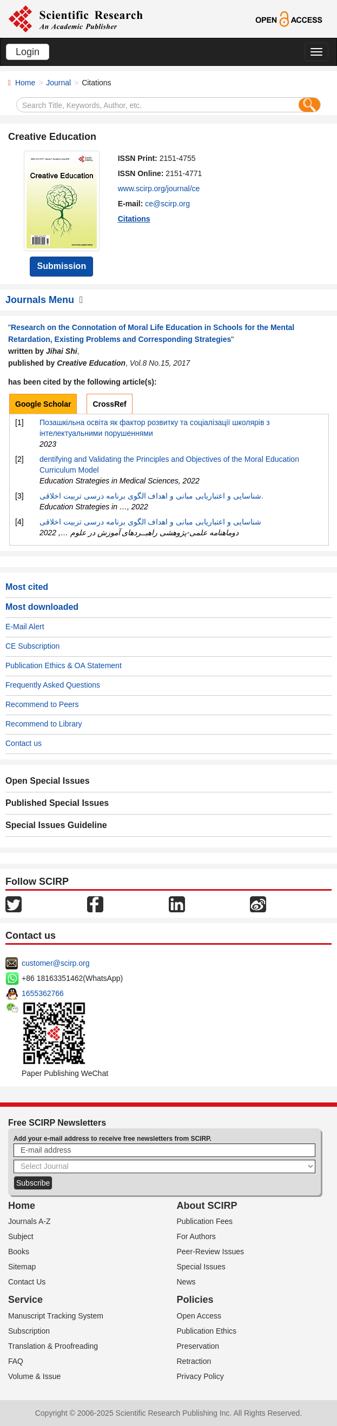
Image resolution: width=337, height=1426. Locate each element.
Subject (21, 1236)
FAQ (15, 1361)
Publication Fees (205, 1221)
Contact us (23, 743)
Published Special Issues (57, 803)
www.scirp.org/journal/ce (159, 188)
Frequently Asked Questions (52, 685)
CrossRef (109, 404)
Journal (58, 82)
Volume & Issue (34, 1376)
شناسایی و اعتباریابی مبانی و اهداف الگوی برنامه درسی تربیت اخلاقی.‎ (151, 496)
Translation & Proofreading (53, 1346)
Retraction (194, 1361)
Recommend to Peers (41, 704)
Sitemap (22, 1266)
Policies (195, 1299)
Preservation (198, 1346)
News (186, 1281)
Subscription (29, 1331)
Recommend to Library (43, 723)
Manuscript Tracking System (55, 1315)
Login (27, 51)
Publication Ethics (207, 1331)
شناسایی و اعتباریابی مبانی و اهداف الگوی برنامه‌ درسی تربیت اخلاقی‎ (150, 521)
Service (25, 1299)
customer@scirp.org (55, 963)
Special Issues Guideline (56, 825)
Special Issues (201, 1266)
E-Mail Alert (24, 626)
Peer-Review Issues (211, 1251)
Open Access (199, 1315)
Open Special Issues (47, 780)
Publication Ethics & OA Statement (63, 665)
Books (18, 1251)
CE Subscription (32, 646)
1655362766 (43, 993)
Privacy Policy (200, 1376)
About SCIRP (207, 1205)
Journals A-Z (29, 1221)
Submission (61, 266)
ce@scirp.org (167, 203)
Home (25, 82)
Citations (134, 218)
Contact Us (26, 1281)
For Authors (196, 1236)
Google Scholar (43, 404)
